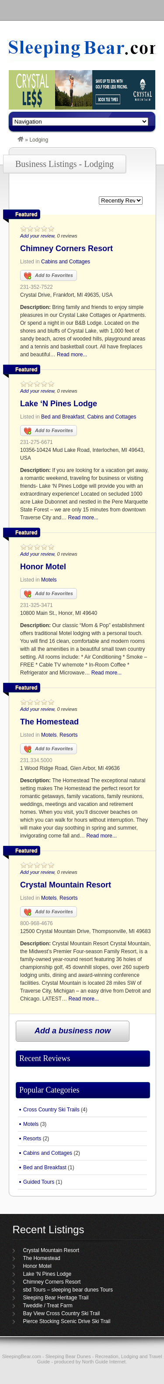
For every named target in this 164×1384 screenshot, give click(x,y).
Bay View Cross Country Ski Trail (61, 1313)
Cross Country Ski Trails (51, 1110)
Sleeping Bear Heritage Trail (55, 1298)
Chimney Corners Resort (66, 248)
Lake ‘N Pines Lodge (58, 403)
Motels (48, 580)
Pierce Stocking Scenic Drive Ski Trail (66, 1321)
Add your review (37, 235)
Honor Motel (43, 566)
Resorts (68, 735)
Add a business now (73, 1030)
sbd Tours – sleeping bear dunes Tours (68, 1290)
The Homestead (49, 721)
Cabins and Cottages (65, 262)
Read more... (72, 354)
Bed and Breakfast (62, 417)
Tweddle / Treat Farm (47, 1305)
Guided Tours (38, 1182)
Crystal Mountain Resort (65, 884)
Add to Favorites (48, 276)
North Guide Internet (104, 1361)
